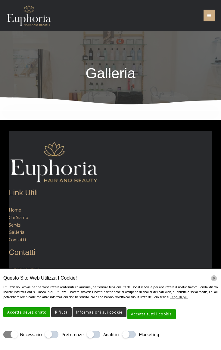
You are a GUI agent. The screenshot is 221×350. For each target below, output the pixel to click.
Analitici (111, 334)
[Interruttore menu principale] (209, 15)
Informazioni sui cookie (99, 312)
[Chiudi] (214, 278)
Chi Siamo (18, 217)
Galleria (16, 232)
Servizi (15, 225)
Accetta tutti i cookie (151, 314)
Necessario (31, 334)
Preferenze (72, 334)
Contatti (17, 240)
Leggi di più (179, 297)
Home (15, 210)
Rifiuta (61, 312)
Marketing (149, 334)
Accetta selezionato (27, 312)
